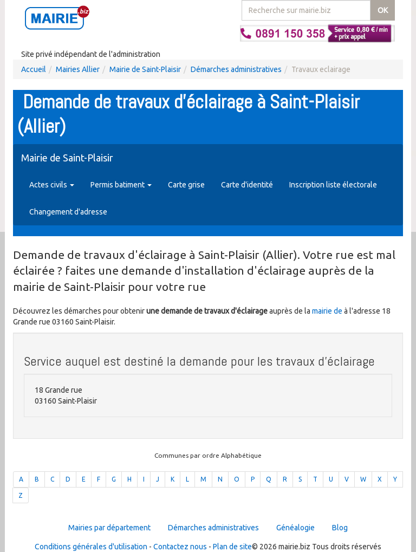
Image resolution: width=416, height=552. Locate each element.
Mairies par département (109, 527)
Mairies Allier (78, 69)
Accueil (33, 69)
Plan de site (232, 546)
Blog (340, 527)
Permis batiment (121, 184)
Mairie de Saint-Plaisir (145, 69)
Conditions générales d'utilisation (91, 546)
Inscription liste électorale (333, 184)
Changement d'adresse (68, 211)
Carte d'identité (247, 184)
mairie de (328, 311)
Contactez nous (180, 546)
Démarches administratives (236, 69)
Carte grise (186, 184)
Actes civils (51, 184)
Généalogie (295, 527)
